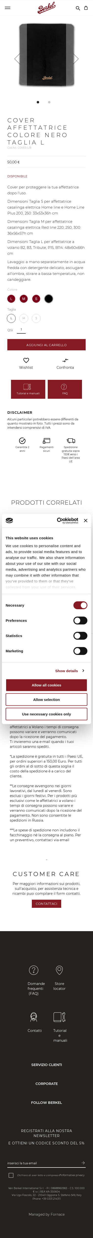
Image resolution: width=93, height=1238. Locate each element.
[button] (17, 58)
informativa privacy (72, 1175)
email (65, 840)
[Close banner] (85, 520)
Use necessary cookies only (46, 714)
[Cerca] (78, 7)
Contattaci (46, 904)
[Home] (47, 8)
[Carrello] (85, 7)
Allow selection (46, 699)
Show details (66, 671)
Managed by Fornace (47, 1214)
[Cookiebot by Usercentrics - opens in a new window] (58, 520)
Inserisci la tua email (22, 1163)
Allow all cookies (46, 685)
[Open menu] (8, 8)
